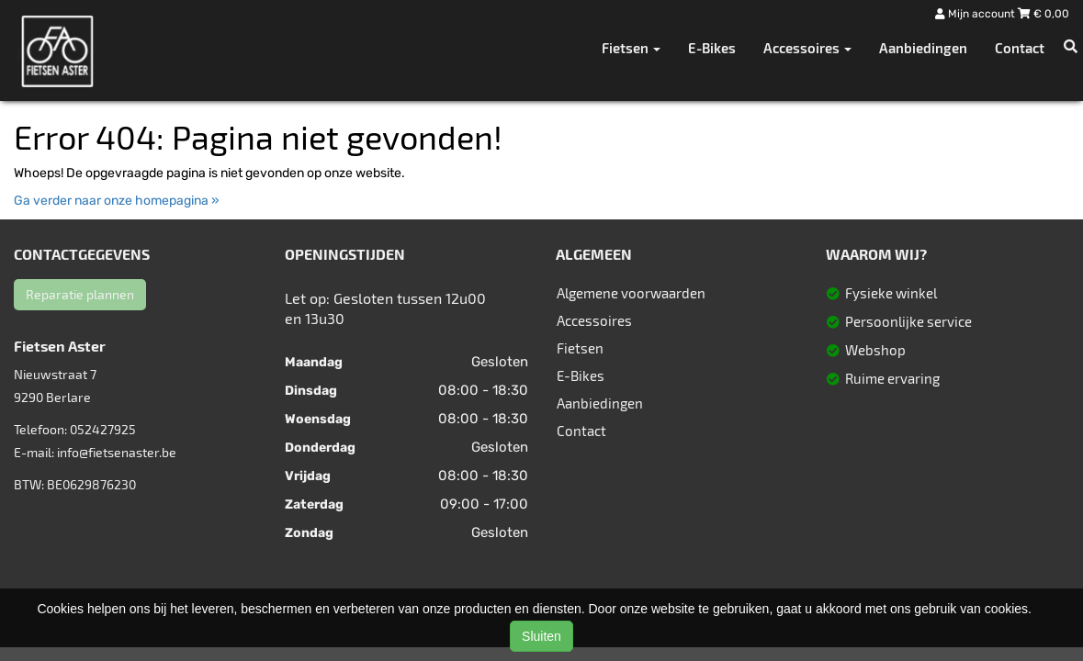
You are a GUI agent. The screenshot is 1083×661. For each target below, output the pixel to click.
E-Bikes (712, 47)
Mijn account (976, 13)
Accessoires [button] (807, 47)
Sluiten (541, 636)
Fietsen (580, 348)
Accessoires (594, 320)
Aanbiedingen (923, 47)
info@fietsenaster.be (116, 452)
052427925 (103, 429)
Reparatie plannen (80, 294)
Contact (1019, 47)
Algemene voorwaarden (631, 293)
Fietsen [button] (631, 47)
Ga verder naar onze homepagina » (117, 200)
